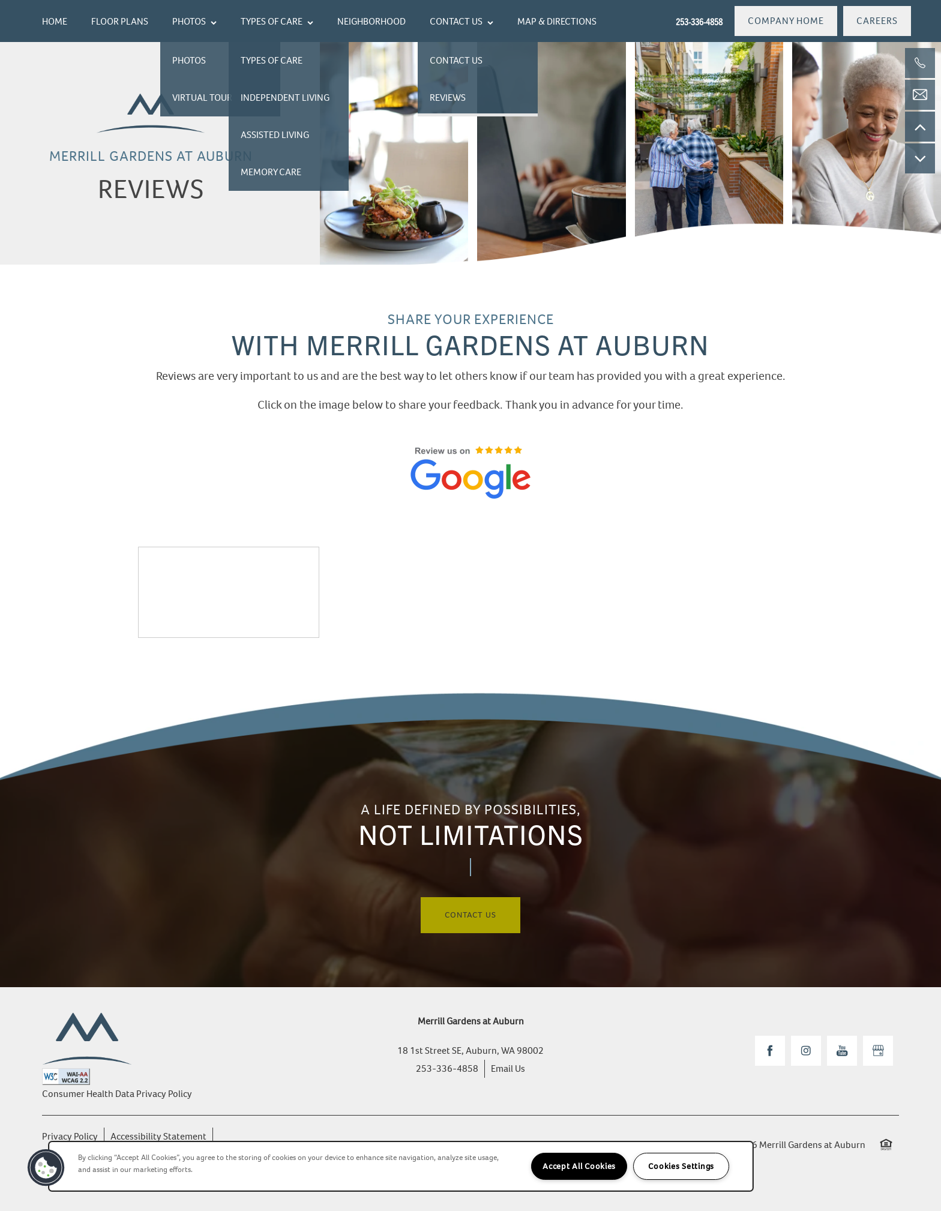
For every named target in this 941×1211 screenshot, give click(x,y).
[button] (786, 21)
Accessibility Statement (158, 1136)
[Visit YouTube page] (842, 1051)
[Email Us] (920, 95)
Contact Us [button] (470, 915)
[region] (401, 1166)
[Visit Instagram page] (806, 1051)
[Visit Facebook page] (770, 1051)
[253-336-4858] (920, 63)
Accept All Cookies (579, 1166)
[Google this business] (878, 1051)
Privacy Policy (70, 1136)
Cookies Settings (681, 1166)
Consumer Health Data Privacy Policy (117, 1093)
